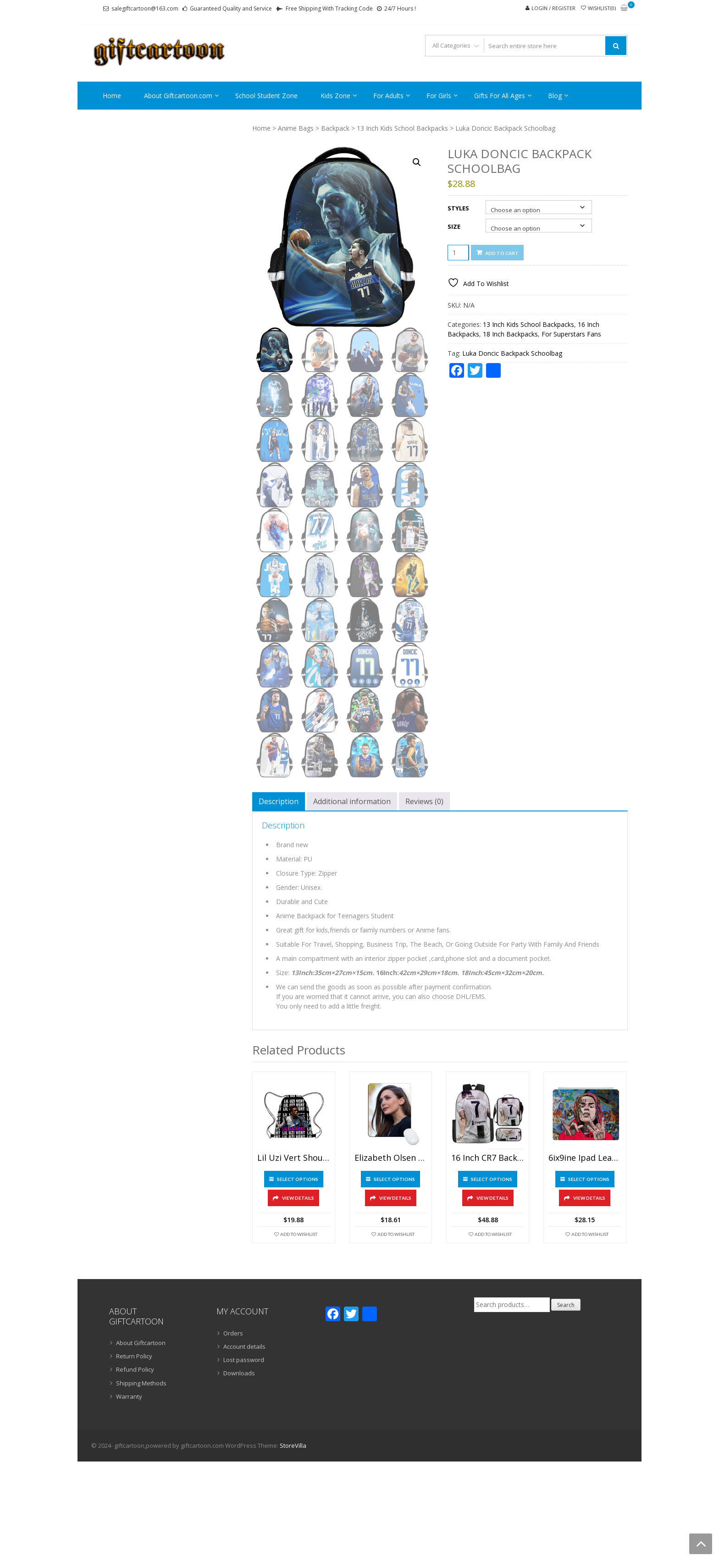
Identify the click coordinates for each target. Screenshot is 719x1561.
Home (112, 95)
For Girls (438, 95)
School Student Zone (266, 95)
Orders (233, 1333)
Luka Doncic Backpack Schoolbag (512, 353)
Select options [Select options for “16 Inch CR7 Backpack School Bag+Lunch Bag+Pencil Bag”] (491, 1179)
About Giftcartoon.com (178, 95)
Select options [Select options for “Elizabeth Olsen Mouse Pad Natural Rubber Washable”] (394, 1179)
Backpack (335, 128)
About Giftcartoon (141, 1343)
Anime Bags (296, 128)
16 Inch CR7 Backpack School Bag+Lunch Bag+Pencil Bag (487, 1158)
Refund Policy (135, 1369)
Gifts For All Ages (499, 95)
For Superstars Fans (571, 334)
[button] (417, 162)
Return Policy (134, 1356)
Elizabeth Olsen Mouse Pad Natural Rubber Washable (390, 1158)
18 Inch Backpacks (510, 334)
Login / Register (553, 8)
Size (454, 226)
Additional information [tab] (352, 801)
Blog (555, 95)
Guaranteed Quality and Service (231, 8)
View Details (298, 1198)
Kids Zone (335, 95)
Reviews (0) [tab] (424, 801)
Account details (244, 1346)
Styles (458, 208)
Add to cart (502, 253)
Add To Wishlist (298, 1234)
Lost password (243, 1360)
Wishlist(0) (602, 8)
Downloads (239, 1373)
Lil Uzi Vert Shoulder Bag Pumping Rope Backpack (293, 1158)
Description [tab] (279, 801)
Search (566, 1305)
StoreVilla (293, 1445)
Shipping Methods (141, 1383)
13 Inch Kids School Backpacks (402, 128)
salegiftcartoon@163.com (144, 8)
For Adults (388, 95)
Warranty (129, 1396)
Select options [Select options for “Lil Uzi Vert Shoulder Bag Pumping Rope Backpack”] (297, 1179)
